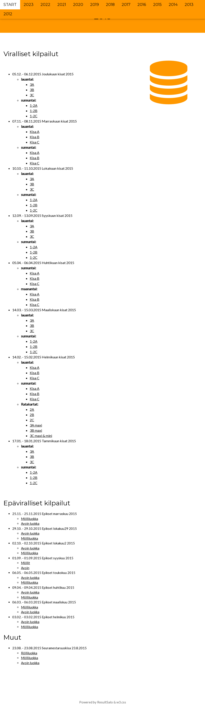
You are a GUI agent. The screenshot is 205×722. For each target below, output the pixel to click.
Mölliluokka (29, 519)
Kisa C (34, 142)
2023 (28, 4)
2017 (126, 4)
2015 (157, 4)
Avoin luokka (30, 523)
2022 (45, 4)
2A (32, 409)
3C (32, 95)
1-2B (33, 111)
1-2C (33, 116)
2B (32, 415)
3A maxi (36, 425)
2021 (61, 4)
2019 (94, 4)
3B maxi (36, 430)
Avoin (25, 568)
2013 (189, 4)
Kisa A (34, 132)
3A (32, 84)
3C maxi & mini (41, 436)
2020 (78, 4)
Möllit (25, 563)
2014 (173, 4)
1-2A (33, 105)
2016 (141, 4)
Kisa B (34, 137)
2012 (8, 14)
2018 (110, 4)
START (10, 4)
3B (32, 90)
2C (32, 420)
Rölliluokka (29, 653)
